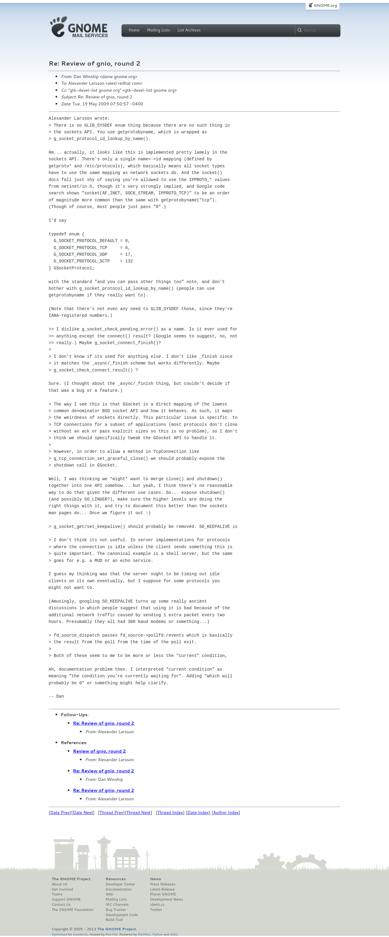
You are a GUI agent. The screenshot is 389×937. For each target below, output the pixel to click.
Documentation (119, 889)
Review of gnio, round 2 (99, 751)
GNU (174, 934)
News (155, 879)
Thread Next (138, 812)
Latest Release (162, 889)
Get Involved (62, 889)
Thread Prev (111, 812)
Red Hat (111, 934)
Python (157, 934)
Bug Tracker (116, 909)
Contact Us (61, 904)
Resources (116, 879)
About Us (59, 884)
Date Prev (60, 812)
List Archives (189, 30)
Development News (166, 899)
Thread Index (170, 812)
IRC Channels (117, 904)
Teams (57, 894)
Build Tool (114, 919)
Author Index (226, 812)
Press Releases (162, 884)
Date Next (83, 812)
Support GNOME (66, 899)
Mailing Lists (158, 30)
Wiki (109, 894)
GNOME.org (325, 5)
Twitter (156, 909)
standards (80, 934)
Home (134, 30)
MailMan (144, 934)
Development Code (122, 914)
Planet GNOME (163, 894)
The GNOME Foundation (73, 909)
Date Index (198, 812)
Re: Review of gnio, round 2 (103, 723)
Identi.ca (157, 904)
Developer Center (120, 884)
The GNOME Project (71, 879)
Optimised (59, 934)
